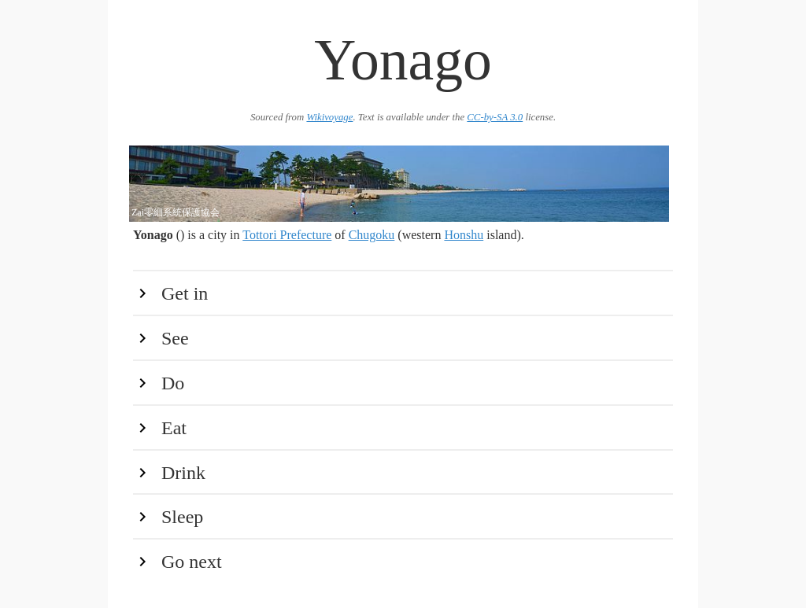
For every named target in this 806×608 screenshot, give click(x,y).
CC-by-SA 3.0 (495, 117)
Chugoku (372, 234)
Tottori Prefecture (286, 234)
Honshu (463, 234)
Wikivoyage (329, 117)
